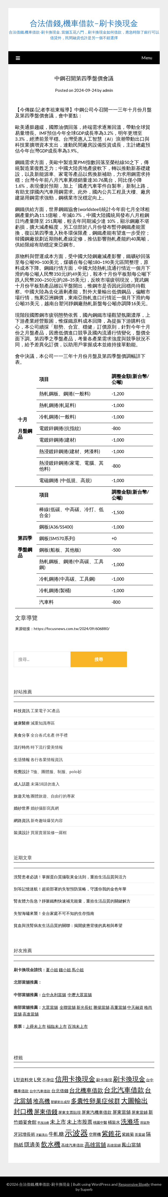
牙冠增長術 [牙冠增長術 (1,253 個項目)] (24, 1134)
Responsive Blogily (134, 1184)
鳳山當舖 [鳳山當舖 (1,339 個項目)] (131, 1145)
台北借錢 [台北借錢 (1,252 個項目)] (59, 1090)
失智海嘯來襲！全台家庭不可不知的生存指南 (54, 913)
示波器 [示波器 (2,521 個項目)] (76, 1132)
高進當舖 (31, 1014)
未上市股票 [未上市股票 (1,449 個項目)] (79, 1122)
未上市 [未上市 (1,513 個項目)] (58, 1121)
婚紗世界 (22, 808)
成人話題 (22, 783)
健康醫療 (22, 723)
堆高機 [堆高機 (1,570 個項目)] (41, 1101)
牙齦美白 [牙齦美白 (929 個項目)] (42, 1134)
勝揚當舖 (101, 1007)
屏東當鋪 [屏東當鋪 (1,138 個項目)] (140, 1112)
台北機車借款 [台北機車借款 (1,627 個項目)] (86, 1090)
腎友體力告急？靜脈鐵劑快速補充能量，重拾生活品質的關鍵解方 (72, 900)
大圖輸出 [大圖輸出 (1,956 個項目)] (134, 1100)
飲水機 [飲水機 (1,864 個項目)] (50, 1144)
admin (108, 90)
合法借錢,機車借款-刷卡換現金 (84, 23)
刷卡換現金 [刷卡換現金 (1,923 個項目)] (129, 1079)
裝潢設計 (22, 832)
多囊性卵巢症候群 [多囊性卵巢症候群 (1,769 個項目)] (95, 1100)
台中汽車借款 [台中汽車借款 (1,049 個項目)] (40, 1091)
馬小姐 (78, 969)
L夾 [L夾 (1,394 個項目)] (37, 1079)
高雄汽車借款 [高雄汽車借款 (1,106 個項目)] (72, 1145)
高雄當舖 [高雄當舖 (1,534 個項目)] (95, 1144)
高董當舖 (118, 1007)
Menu (146, 57)
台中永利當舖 (54, 994)
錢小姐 (65, 969)
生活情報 (22, 759)
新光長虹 (84, 1007)
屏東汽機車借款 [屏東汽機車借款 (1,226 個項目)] (97, 1112)
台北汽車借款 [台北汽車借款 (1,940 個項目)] (124, 1090)
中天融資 (135, 1007)
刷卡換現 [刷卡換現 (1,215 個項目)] (104, 1079)
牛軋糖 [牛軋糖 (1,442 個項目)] (56, 1134)
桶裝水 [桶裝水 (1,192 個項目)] (114, 1122)
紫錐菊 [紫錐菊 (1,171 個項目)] (128, 1134)
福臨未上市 (57, 1026)
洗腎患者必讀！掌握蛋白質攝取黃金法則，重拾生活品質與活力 (70, 876)
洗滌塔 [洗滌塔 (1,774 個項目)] (130, 1121)
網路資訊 (22, 820)
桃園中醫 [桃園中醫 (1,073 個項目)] (100, 1122)
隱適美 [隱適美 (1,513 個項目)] (32, 1144)
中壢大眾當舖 (80, 994)
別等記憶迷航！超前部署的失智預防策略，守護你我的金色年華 (70, 888)
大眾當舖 (50, 1007)
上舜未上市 (36, 1026)
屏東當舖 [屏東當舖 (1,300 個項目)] (121, 1112)
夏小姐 (52, 969)
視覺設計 (22, 771)
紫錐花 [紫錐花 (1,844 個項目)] (111, 1133)
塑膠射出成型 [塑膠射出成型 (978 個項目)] (60, 1102)
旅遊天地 (22, 796)
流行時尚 (22, 747)
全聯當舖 (68, 1007)
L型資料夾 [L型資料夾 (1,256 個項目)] (23, 1079)
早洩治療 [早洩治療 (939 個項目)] (43, 1122)
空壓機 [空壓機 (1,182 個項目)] (95, 1134)
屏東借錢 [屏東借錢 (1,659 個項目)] (45, 1111)
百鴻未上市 (78, 1026)
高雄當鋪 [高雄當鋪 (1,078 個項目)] (114, 1145)
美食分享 (22, 735)
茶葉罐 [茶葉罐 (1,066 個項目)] (140, 1134)
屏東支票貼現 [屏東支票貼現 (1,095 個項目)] (69, 1112)
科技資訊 (22, 710)
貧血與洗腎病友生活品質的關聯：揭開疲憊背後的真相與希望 (68, 925)
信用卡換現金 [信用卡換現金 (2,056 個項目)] (75, 1079)
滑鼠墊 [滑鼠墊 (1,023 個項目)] (145, 1122)
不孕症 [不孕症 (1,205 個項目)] (48, 1079)
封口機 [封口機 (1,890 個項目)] (23, 1111)
